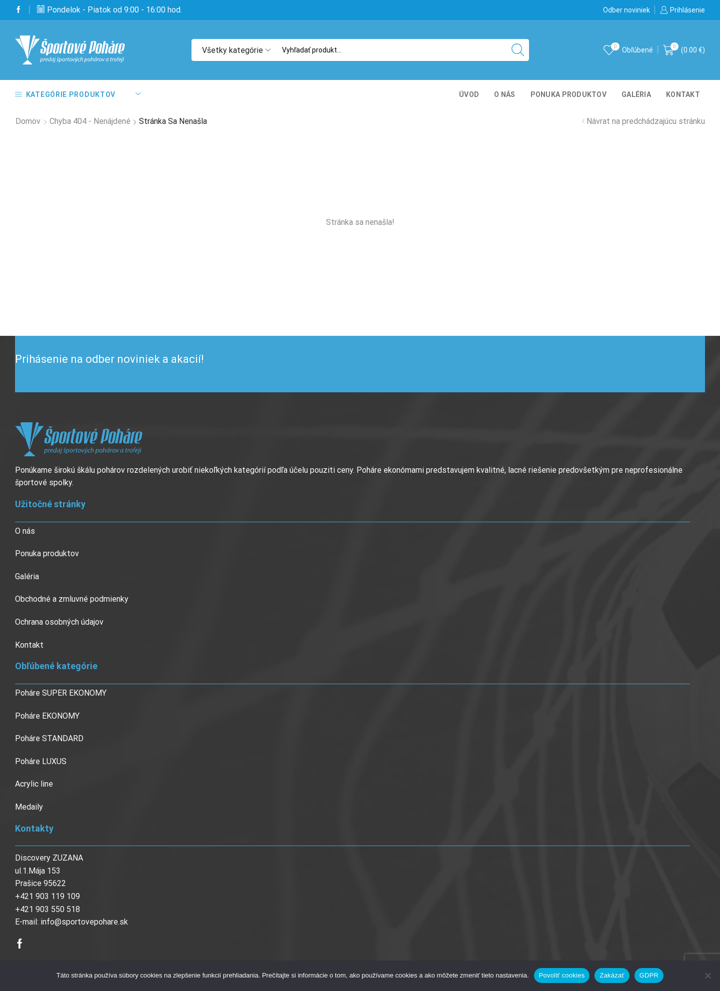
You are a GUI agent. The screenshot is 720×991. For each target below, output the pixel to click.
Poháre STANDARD (49, 738)
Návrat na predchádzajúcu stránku (645, 121)
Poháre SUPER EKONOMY (60, 693)
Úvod (469, 94)
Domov (28, 121)
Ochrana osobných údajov (59, 622)
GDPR (649, 975)
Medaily (29, 807)
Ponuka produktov (568, 94)
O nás (504, 94)
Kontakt (683, 94)
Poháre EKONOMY (47, 716)
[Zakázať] (707, 976)
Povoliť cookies (562, 975)
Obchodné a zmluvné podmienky (71, 599)
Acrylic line (34, 784)
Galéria (636, 94)
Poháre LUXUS (40, 761)
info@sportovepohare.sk (84, 922)
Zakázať (612, 975)
